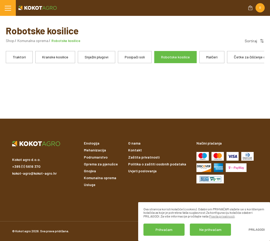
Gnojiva (90, 171)
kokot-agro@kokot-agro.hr (34, 173)
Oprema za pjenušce (101, 164)
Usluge (89, 184)
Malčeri (212, 57)
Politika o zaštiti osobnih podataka (157, 164)
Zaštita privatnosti (144, 157)
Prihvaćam (164, 229)
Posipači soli (135, 57)
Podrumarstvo (96, 157)
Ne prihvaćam (210, 229)
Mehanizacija (95, 150)
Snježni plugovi (96, 57)
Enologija (91, 143)
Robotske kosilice (175, 57)
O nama (134, 143)
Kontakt (135, 150)
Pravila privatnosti (222, 216)
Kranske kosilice (55, 57)
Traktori (19, 57)
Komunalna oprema (32, 40)
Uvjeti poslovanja (142, 171)
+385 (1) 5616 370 (26, 166)
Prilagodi (257, 229)
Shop (10, 40)
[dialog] (204, 221)
